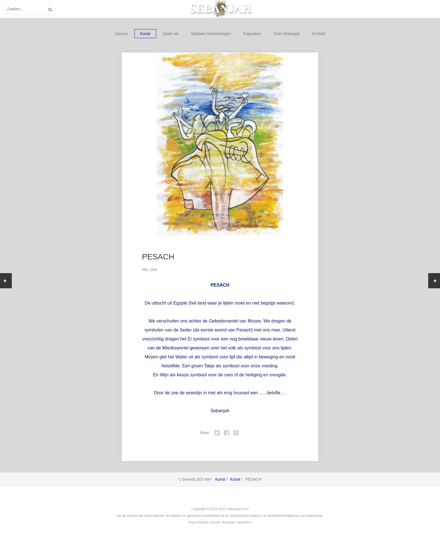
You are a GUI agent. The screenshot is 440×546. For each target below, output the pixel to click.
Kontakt (318, 33)
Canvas (121, 33)
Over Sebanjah (287, 33)
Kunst (145, 33)
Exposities (252, 33)
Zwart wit (170, 33)
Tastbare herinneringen (211, 33)
